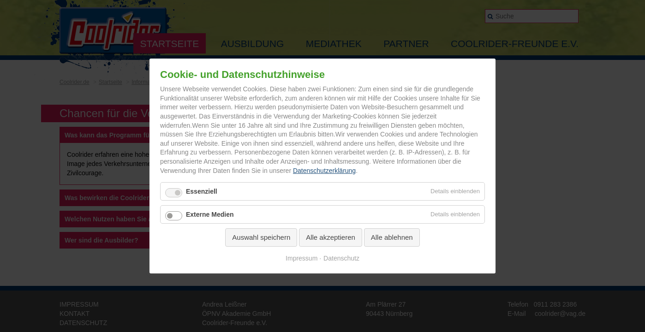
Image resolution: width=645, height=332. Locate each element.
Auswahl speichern (261, 237)
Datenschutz (341, 258)
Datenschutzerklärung (324, 170)
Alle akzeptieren (330, 237)
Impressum (301, 258)
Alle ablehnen (392, 237)
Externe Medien (209, 214)
